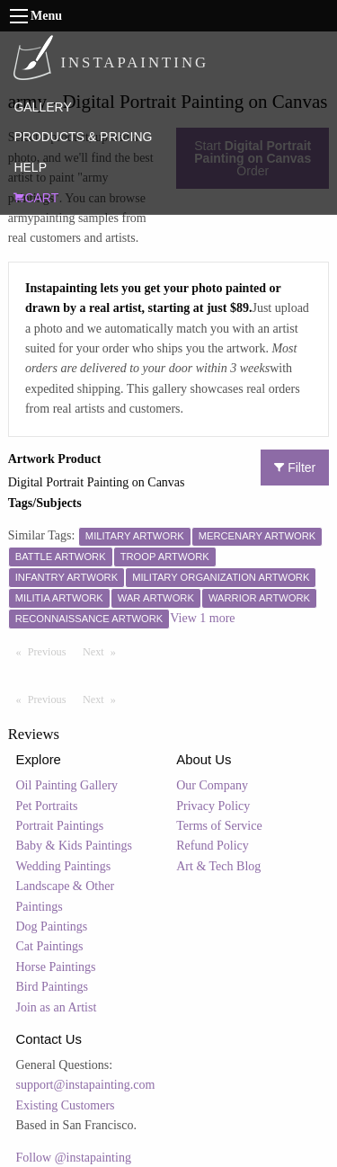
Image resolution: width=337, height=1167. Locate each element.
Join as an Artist (56, 1007)
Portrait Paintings (60, 826)
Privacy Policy (213, 806)
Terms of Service (219, 826)
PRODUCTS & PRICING (82, 136)
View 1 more (202, 618)
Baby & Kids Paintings (74, 845)
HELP (30, 167)
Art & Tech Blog (218, 866)
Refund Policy (212, 845)
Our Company (212, 785)
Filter (294, 467)
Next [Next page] (103, 651)
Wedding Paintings (63, 866)
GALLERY (42, 107)
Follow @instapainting (73, 1157)
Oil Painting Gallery (67, 785)
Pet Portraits (47, 806)
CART (35, 198)
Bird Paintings (52, 986)
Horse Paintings (56, 967)
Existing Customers (65, 1105)
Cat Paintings (50, 946)
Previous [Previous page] (51, 651)
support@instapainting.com (85, 1084)
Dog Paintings (52, 926)
